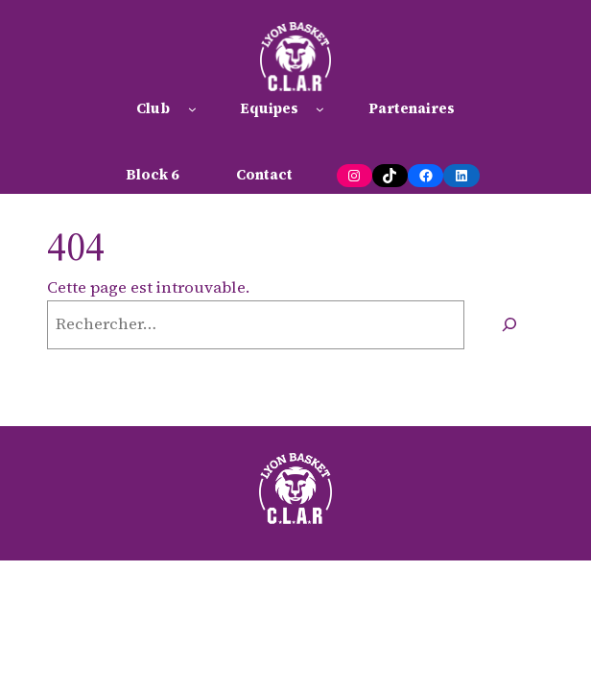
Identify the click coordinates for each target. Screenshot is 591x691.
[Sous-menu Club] (192, 109)
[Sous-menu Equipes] (320, 109)
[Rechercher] (508, 324)
